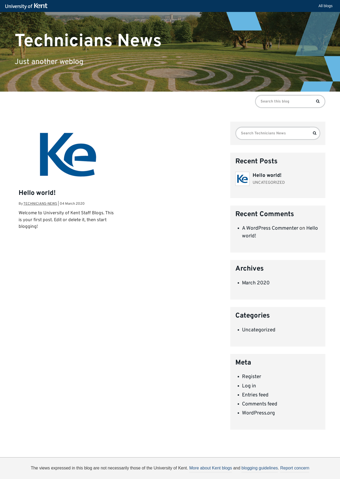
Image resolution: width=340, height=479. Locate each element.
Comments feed (259, 404)
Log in (249, 386)
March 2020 (256, 283)
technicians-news (40, 204)
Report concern (294, 468)
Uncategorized (258, 330)
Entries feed (255, 395)
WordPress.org (258, 413)
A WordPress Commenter (270, 228)
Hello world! (37, 193)
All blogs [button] (325, 6)
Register (251, 377)
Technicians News (88, 41)
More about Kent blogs (210, 468)
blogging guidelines (259, 468)
